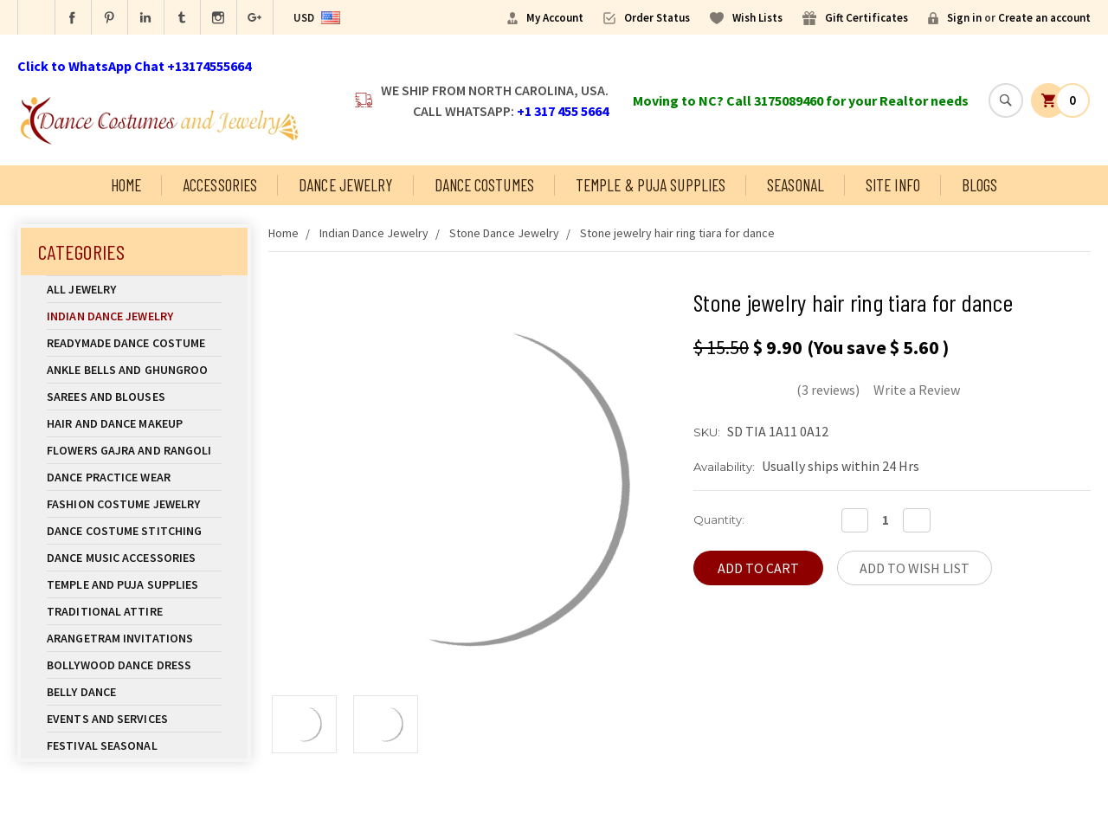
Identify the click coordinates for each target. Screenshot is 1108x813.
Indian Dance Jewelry (134, 316)
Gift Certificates (866, 17)
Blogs (980, 185)
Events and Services (107, 718)
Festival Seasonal (102, 745)
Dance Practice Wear (134, 477)
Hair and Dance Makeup (134, 423)
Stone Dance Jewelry (504, 233)
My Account (554, 17)
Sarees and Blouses (134, 396)
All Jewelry (134, 289)
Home (126, 185)
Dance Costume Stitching (124, 531)
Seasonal (795, 185)
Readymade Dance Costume (134, 343)
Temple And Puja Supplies (134, 584)
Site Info (893, 185)
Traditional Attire (105, 611)
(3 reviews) (828, 389)
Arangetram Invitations (120, 638)
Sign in (964, 17)
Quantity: (718, 519)
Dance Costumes (484, 185)
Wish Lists (757, 17)
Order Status (657, 17)
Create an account (1044, 17)
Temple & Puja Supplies (650, 185)
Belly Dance (134, 692)
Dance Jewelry (345, 185)
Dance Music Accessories (121, 557)
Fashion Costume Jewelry (134, 504)
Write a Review (916, 389)
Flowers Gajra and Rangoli (129, 450)
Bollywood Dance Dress (119, 665)
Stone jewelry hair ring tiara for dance (677, 233)
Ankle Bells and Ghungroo (127, 369)
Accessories (220, 185)
